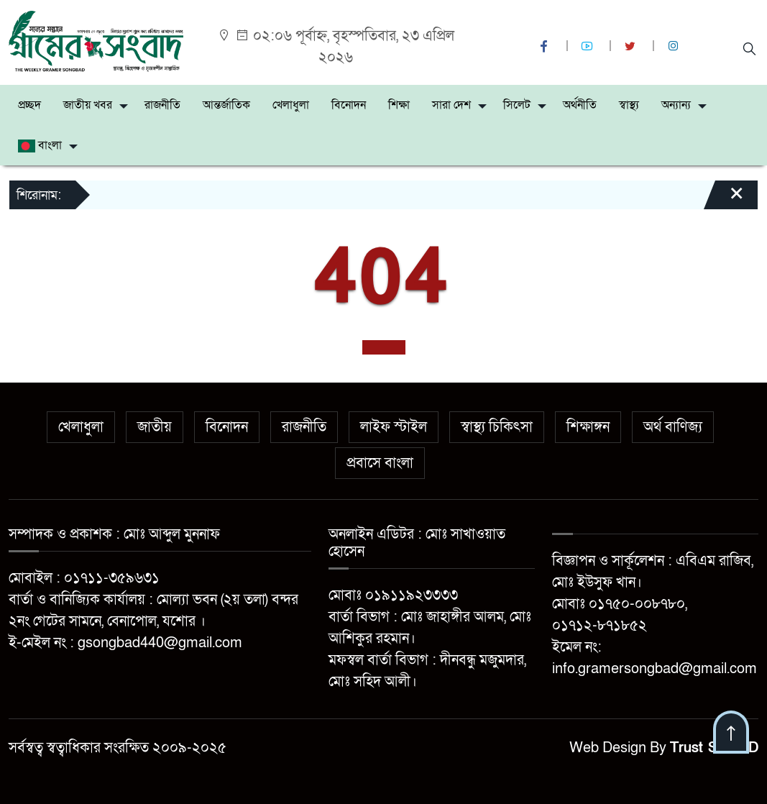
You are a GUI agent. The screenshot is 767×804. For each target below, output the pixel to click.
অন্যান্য (676, 105)
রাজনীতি (162, 105)
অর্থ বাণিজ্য (672, 427)
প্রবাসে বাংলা (379, 463)
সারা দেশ (451, 105)
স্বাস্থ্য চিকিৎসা (497, 427)
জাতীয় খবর (87, 105)
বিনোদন (348, 105)
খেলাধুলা (290, 105)
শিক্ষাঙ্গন (588, 427)
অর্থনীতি (580, 105)
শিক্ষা (399, 105)
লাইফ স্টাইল (393, 427)
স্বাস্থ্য (629, 105)
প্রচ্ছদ (29, 105)
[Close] (724, 200)
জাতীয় (154, 427)
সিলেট (517, 105)
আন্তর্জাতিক (226, 105)
